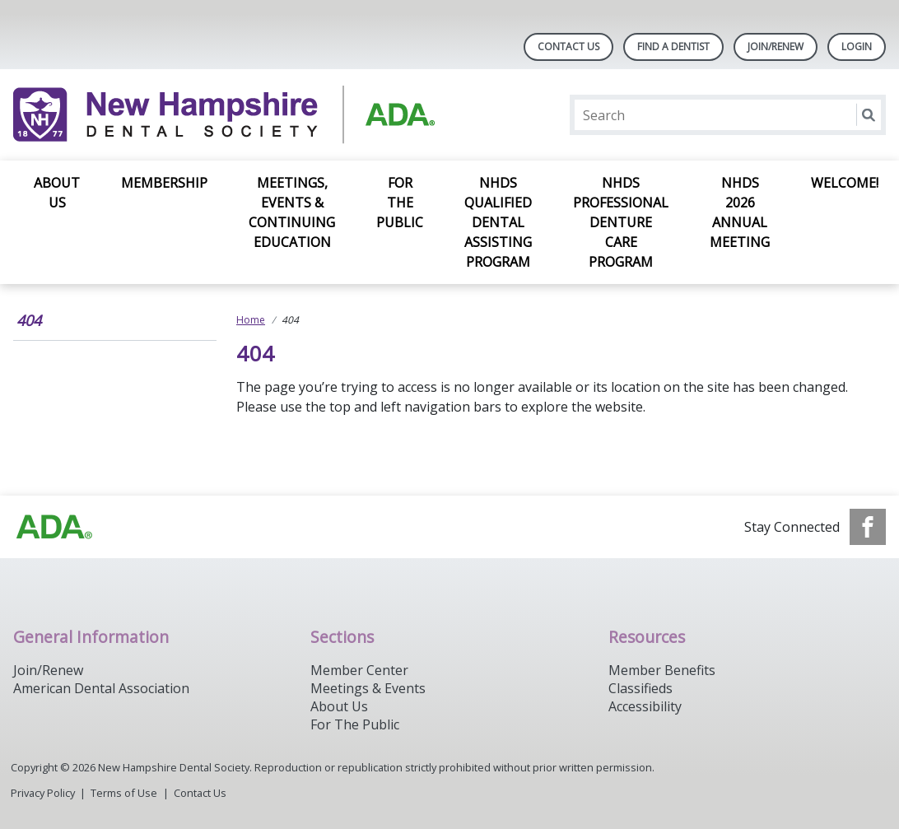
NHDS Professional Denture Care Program (620, 222)
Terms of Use (124, 792)
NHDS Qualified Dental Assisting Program (498, 222)
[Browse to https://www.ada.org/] (54, 526)
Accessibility (645, 706)
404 (28, 320)
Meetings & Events (368, 688)
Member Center (359, 670)
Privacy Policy (43, 792)
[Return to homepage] (226, 115)
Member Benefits (661, 670)
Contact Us (568, 47)
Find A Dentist (673, 47)
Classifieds (640, 688)
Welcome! (844, 183)
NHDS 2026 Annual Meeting (740, 212)
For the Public (399, 202)
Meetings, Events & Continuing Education (292, 212)
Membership (164, 183)
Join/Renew (776, 47)
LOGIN (856, 47)
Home (250, 320)
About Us (57, 193)
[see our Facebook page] (868, 527)
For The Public (354, 724)
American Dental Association (101, 688)
